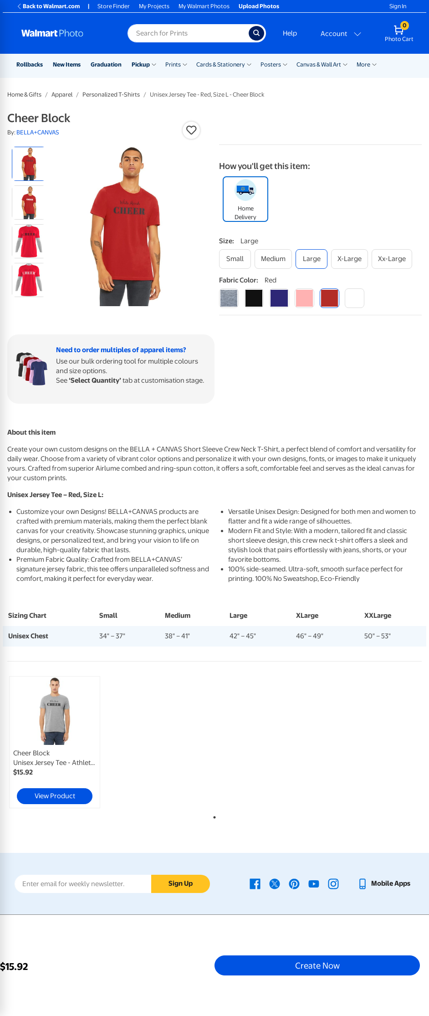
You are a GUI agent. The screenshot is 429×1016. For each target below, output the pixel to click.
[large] (311, 259)
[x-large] (349, 259)
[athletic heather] (229, 298)
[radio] (29, 164)
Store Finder (113, 6)
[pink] (304, 298)
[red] (329, 298)
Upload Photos (259, 6)
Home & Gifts (24, 94)
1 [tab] (212, 815)
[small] (235, 259)
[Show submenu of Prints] (185, 63)
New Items (67, 64)
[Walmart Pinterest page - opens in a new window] (294, 883)
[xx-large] (392, 259)
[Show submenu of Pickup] (154, 63)
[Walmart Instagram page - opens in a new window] (333, 883)
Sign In (397, 6)
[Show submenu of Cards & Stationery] (249, 63)
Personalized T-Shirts (111, 94)
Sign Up (181, 883)
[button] (191, 130)
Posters (270, 64)
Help (290, 33)
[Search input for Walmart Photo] (188, 33)
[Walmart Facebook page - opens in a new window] (255, 883)
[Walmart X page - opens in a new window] (274, 883)
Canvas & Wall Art (318, 64)
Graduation (106, 64)
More (363, 64)
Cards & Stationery (220, 64)
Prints (173, 64)
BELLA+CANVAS (37, 132)
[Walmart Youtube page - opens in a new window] (313, 883)
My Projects (154, 6)
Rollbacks (29, 64)
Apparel (61, 94)
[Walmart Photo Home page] (64, 33)
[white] (354, 298)
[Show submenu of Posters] (285, 63)
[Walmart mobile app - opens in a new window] (383, 883)
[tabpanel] (76, 742)
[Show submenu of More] (374, 63)
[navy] (279, 298)
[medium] (273, 259)
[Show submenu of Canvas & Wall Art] (345, 63)
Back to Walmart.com (48, 6)
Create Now (317, 965)
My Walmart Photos (204, 6)
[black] (254, 298)
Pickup (141, 64)
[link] (55, 742)
